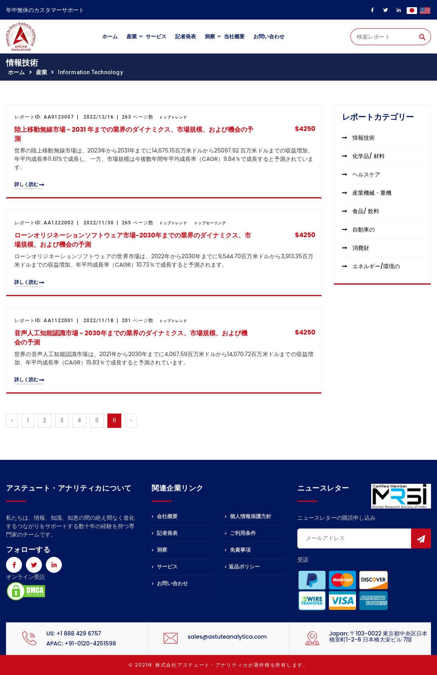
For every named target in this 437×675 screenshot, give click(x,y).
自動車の (358, 230)
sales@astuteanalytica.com (227, 637)
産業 (132, 37)
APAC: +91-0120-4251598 (81, 643)
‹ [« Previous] (12, 420)
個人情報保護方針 (248, 517)
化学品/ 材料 (363, 156)
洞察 (210, 37)
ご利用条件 (240, 533)
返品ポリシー (242, 566)
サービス (156, 36)
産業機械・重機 (367, 193)
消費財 (355, 248)
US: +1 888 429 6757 (73, 633)
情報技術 (358, 138)
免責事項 (238, 550)
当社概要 (234, 36)
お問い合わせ (269, 36)
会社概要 (165, 517)
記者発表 (185, 36)
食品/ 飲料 (360, 211)
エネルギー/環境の (371, 266)
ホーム (110, 36)
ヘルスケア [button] (361, 174)
